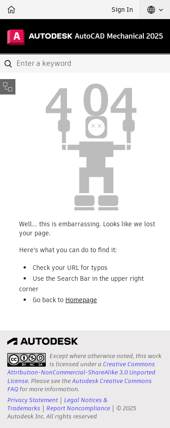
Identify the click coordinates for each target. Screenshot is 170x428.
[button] (155, 9)
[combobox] (85, 64)
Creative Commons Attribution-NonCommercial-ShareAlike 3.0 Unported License (81, 372)
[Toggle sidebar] (7, 87)
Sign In (122, 9)
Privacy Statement (32, 400)
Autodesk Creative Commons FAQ (79, 385)
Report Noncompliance (78, 408)
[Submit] (9, 64)
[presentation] (26, 360)
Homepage (81, 299)
